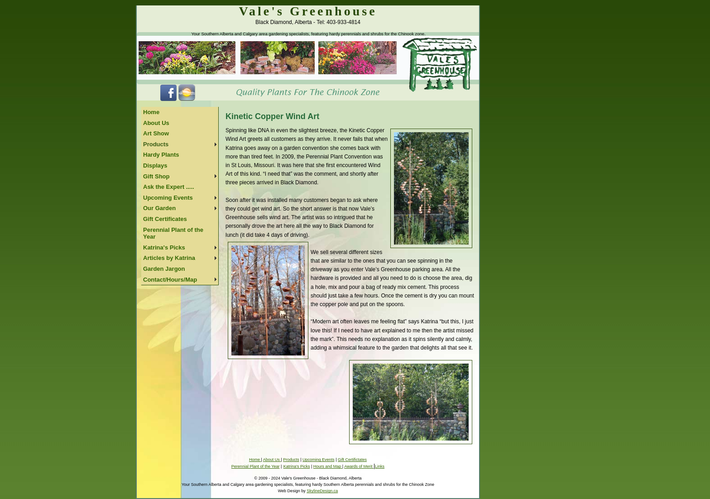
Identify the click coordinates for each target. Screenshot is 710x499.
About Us (156, 123)
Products (155, 144)
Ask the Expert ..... (168, 186)
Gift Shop (156, 176)
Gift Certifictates (352, 459)
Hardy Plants (161, 154)
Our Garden (159, 208)
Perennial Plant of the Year (173, 233)
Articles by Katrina (169, 257)
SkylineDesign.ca (322, 491)
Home (151, 112)
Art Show (156, 133)
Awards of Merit (359, 466)
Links (379, 466)
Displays (155, 165)
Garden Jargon (164, 268)
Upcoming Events (168, 197)
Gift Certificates (165, 219)
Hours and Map (327, 466)
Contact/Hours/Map (170, 279)
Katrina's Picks (164, 247)
